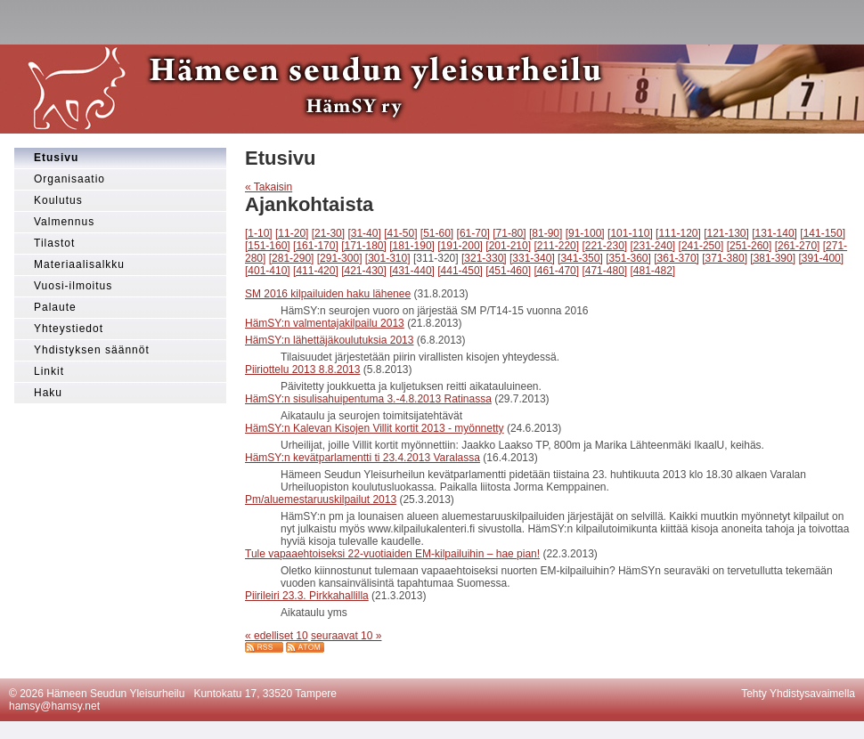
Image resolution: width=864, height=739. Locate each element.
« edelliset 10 (276, 635)
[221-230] (604, 246)
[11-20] (291, 233)
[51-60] (436, 233)
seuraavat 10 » (346, 635)
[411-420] (315, 270)
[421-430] (364, 270)
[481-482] (653, 270)
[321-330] (484, 258)
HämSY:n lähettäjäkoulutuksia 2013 (329, 340)
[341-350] (580, 258)
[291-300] (340, 258)
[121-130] (726, 233)
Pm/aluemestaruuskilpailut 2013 (320, 499)
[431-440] (412, 270)
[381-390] (772, 258)
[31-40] (363, 233)
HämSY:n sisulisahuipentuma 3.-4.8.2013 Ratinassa (368, 399)
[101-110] (630, 233)
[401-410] (267, 270)
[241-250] (701, 246)
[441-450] (460, 270)
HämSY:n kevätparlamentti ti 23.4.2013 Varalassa (362, 457)
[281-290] (291, 258)
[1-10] (259, 233)
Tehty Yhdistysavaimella (798, 693)
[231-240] (653, 246)
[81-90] (545, 233)
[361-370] (676, 258)
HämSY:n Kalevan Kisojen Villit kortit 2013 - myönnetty (374, 428)
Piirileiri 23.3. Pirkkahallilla (307, 595)
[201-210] (508, 246)
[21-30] (328, 233)
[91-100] (585, 233)
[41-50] (400, 233)
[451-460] (508, 270)
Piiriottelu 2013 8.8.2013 (302, 369)
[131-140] (774, 233)
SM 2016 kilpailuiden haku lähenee (328, 294)
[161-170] (315, 246)
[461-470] (556, 270)
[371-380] (724, 258)
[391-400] (821, 258)
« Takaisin (268, 187)
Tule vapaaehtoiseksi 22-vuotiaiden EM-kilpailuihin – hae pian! (392, 554)
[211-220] (556, 246)
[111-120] (678, 233)
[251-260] (749, 246)
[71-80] (509, 233)
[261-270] (797, 246)
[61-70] (473, 233)
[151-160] (267, 246)
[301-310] (388, 258)
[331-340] (532, 258)
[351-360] (628, 258)
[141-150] (822, 233)
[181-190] (412, 246)
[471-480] (604, 270)
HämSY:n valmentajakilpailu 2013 (324, 323)
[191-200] (460, 246)
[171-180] (364, 246)
